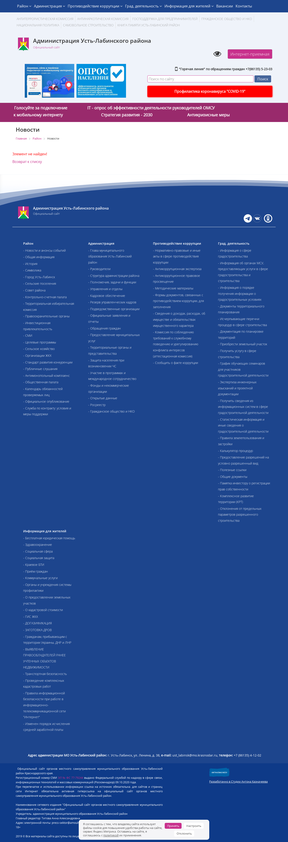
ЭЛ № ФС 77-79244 (70, 778)
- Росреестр (97, 405)
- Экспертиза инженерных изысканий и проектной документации (237, 388)
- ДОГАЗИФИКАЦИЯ (37, 623)
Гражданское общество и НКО (226, 19)
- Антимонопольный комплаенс (46, 375)
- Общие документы (232, 476)
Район (24, 6)
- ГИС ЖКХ (30, 616)
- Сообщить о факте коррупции (175, 363)
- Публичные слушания (40, 369)
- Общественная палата (40, 382)
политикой (111, 835)
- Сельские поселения (39, 283)
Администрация (49, 6)
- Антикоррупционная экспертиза (177, 269)
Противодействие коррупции (95, 6)
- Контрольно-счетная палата (45, 297)
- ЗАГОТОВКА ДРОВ (37, 630)
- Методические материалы (173, 288)
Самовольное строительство (88, 25)
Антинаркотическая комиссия (102, 19)
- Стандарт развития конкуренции (47, 362)
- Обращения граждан (104, 328)
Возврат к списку (27, 161)
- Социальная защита (38, 558)
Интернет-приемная (250, 54)
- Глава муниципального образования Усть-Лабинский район (110, 256)
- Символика (32, 270)
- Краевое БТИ (33, 564)
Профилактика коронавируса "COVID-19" (209, 91)
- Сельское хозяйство (39, 349)
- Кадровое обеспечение (106, 295)
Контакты (244, 6)
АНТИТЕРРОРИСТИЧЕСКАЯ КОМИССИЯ (45, 19)
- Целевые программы (39, 342)
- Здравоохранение (37, 544)
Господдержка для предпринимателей (165, 19)
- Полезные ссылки (232, 470)
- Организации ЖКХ (37, 355)
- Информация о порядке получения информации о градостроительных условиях (239, 293)
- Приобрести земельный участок (242, 344)
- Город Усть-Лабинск (39, 277)
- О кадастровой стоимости (43, 610)
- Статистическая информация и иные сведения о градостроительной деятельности (243, 425)
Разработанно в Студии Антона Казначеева (238, 781)
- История (30, 264)
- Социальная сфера (38, 551)
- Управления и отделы (105, 289)
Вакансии (224, 6)
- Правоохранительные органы (46, 316)
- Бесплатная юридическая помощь (49, 538)
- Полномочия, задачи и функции (112, 282)
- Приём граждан (35, 571)
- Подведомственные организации (114, 309)
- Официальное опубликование (46, 401)
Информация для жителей (189, 6)
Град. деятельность (143, 6)
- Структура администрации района (113, 275)
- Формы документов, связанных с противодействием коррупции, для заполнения (178, 301)
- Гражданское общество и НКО (111, 411)
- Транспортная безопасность (45, 674)
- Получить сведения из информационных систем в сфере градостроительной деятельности (243, 407)
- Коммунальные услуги (40, 578)
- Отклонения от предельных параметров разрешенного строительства (239, 514)
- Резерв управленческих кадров (112, 302)
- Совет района (34, 290)
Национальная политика (38, 25)
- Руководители (99, 269)
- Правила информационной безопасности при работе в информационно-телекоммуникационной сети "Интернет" (44, 705)
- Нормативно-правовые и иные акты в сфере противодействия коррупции (176, 256)
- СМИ (27, 335)
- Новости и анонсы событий (44, 250)
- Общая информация (38, 257)
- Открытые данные (102, 398)
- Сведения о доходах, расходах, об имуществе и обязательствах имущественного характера (179, 319)
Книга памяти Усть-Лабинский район (148, 25)
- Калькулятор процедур (235, 451)
